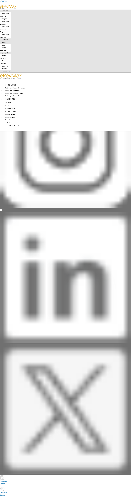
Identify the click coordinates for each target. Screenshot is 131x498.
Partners (10, 99)
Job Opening (3, 62)
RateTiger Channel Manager (4, 16)
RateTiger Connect (4, 36)
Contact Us (6, 71)
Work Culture (3, 57)
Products (5, 11)
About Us (5, 53)
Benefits (5, 66)
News (4, 42)
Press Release (3, 49)
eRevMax (3, 1)
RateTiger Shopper (4, 22)
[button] (65, 11)
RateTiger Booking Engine (4, 29)
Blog (3, 45)
